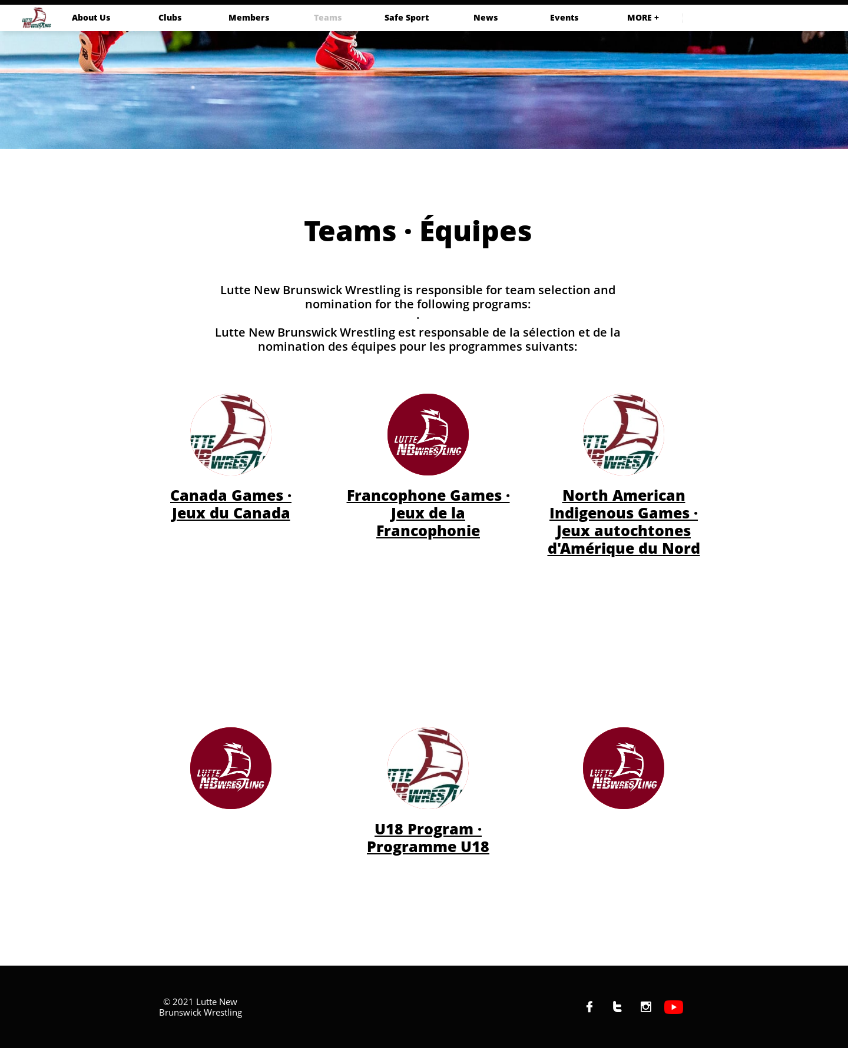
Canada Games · (231, 495)
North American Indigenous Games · (623, 504)
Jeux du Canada (231, 513)
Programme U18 (428, 846)
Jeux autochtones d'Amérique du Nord (624, 539)
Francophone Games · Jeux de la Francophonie (428, 512)
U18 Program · (428, 829)
